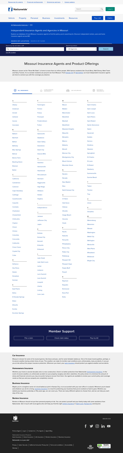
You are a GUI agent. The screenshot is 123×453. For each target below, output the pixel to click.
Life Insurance (39, 437)
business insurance (41, 389)
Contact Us (31, 431)
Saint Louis (79, 404)
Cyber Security (23, 445)
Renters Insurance (51, 437)
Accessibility (68, 445)
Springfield (79, 73)
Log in (110, 9)
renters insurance (68, 404)
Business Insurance (64, 437)
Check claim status (65, 338)
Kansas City (69, 73)
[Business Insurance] (101, 90)
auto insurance (70, 363)
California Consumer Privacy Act (38, 445)
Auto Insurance (16, 437)
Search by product (71, 45)
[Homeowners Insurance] (48, 90)
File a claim (34, 338)
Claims (109, 18)
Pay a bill (97, 18)
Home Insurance (28, 437)
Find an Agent (16, 431)
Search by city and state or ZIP (20, 45)
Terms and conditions (56, 445)
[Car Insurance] (74, 90)
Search (102, 49)
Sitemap (14, 448)
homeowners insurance (94, 372)
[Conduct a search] (87, 9)
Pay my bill (99, 338)
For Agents (40, 431)
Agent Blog (49, 431)
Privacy (14, 445)
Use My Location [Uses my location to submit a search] (16, 52)
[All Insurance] (22, 90)
